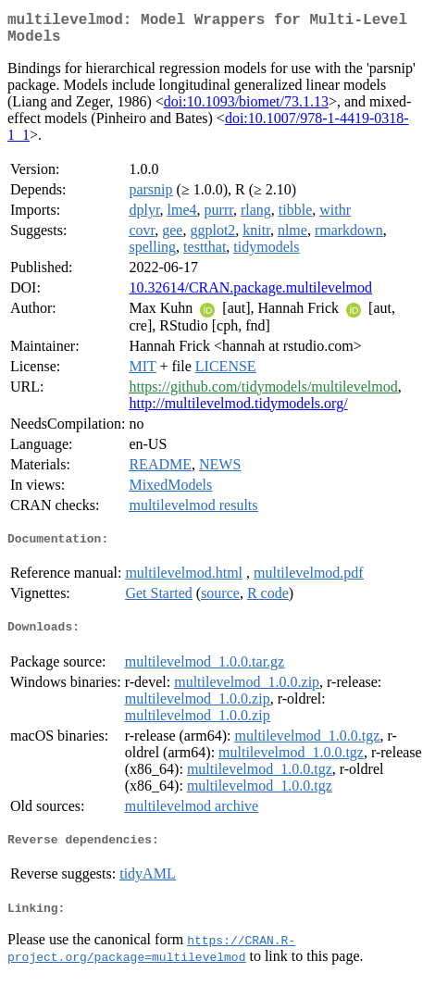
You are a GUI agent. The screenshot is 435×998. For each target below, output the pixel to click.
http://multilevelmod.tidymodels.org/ (238, 410)
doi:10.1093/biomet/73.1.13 (246, 109)
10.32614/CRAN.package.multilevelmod (250, 295)
